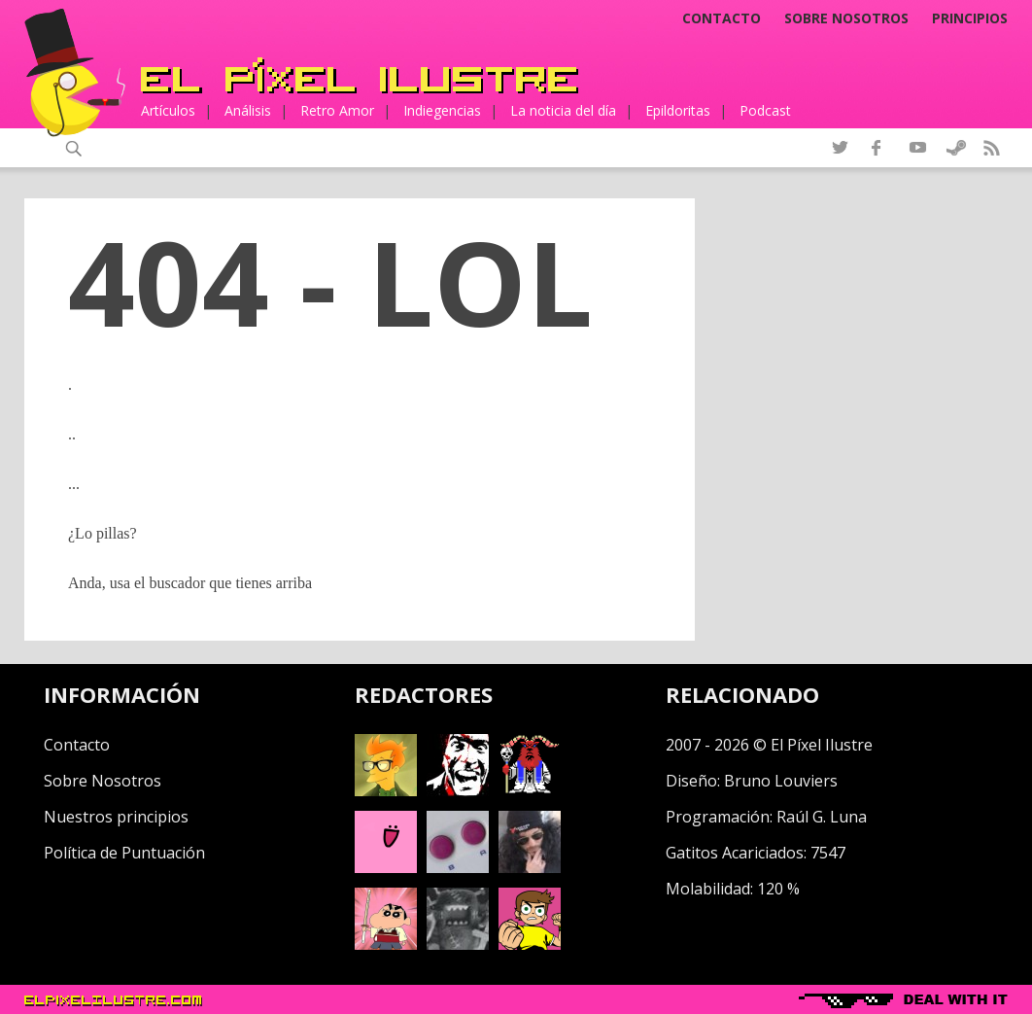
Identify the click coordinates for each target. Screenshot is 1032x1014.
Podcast (765, 110)
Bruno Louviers (781, 780)
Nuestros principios (116, 816)
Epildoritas (677, 110)
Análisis (247, 110)
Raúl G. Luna (821, 816)
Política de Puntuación (124, 852)
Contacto (721, 18)
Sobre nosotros (846, 18)
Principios (970, 18)
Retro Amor (337, 110)
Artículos (168, 110)
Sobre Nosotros (102, 780)
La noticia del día (563, 110)
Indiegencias (442, 110)
